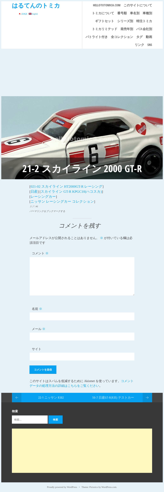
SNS (149, 45)
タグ (139, 37)
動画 (149, 37)
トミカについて (103, 13)
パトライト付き (97, 37)
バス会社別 (144, 29)
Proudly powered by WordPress (62, 486)
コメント (40, 252)
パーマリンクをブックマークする (47, 210)
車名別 (134, 13)
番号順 (122, 13)
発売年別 (126, 29)
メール (38, 328)
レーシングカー (43, 196)
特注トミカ (144, 21)
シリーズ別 (125, 21)
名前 (37, 307)
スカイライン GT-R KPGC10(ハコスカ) (71, 191)
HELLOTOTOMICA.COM (106, 5)
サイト (36, 348)
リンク (139, 45)
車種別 (147, 13)
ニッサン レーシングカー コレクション (62, 200)
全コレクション (122, 37)
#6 (36, 205)
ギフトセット (104, 21)
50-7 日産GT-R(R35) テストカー (113, 396)
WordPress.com (108, 486)
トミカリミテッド (104, 29)
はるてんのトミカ (36, 5)
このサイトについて (138, 5)
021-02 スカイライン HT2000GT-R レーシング (66, 186)
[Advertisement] (82, 72)
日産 (34, 191)
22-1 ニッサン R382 (51, 396)
